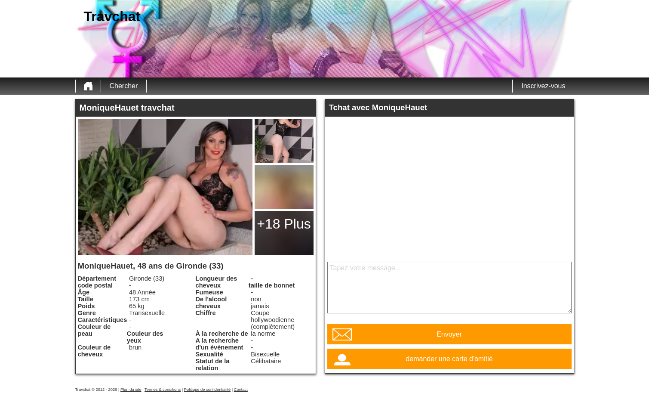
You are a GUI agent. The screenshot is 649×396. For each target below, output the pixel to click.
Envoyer (449, 334)
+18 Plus (284, 224)
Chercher (124, 86)
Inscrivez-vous (543, 86)
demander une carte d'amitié (449, 358)
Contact (241, 389)
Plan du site (130, 389)
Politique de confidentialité (207, 389)
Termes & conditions (163, 389)
